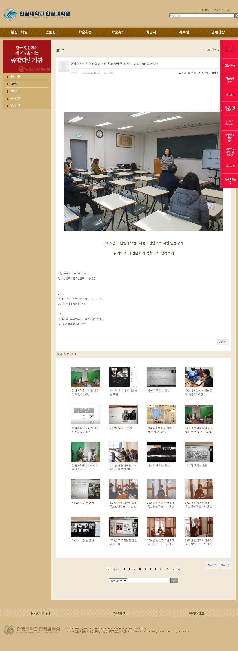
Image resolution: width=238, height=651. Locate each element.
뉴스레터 (15, 98)
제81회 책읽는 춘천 (83, 540)
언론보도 (15, 91)
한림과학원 (19, 32)
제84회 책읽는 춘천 (158, 465)
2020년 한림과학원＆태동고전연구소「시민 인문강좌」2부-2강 (198, 544)
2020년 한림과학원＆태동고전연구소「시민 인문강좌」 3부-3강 (123, 506)
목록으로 (222, 342)
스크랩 (203, 72)
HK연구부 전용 (41, 613)
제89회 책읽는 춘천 (158, 390)
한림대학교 (196, 613)
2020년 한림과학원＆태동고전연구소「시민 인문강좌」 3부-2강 (160, 506)
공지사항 (15, 76)
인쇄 (192, 72)
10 (166, 569)
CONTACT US (222, 10)
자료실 (184, 32)
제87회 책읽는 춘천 (121, 428)
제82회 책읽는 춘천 (83, 502)
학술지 (151, 32)
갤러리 (14, 84)
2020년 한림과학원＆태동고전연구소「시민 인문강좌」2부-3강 (160, 544)
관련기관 (15, 105)
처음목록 (212, 564)
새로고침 (225, 564)
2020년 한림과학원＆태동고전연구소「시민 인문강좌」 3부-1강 (198, 506)
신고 (182, 72)
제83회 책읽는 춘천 (196, 465)
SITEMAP (206, 10)
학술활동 (85, 32)
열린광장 (218, 32)
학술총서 (118, 32)
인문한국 (52, 32)
